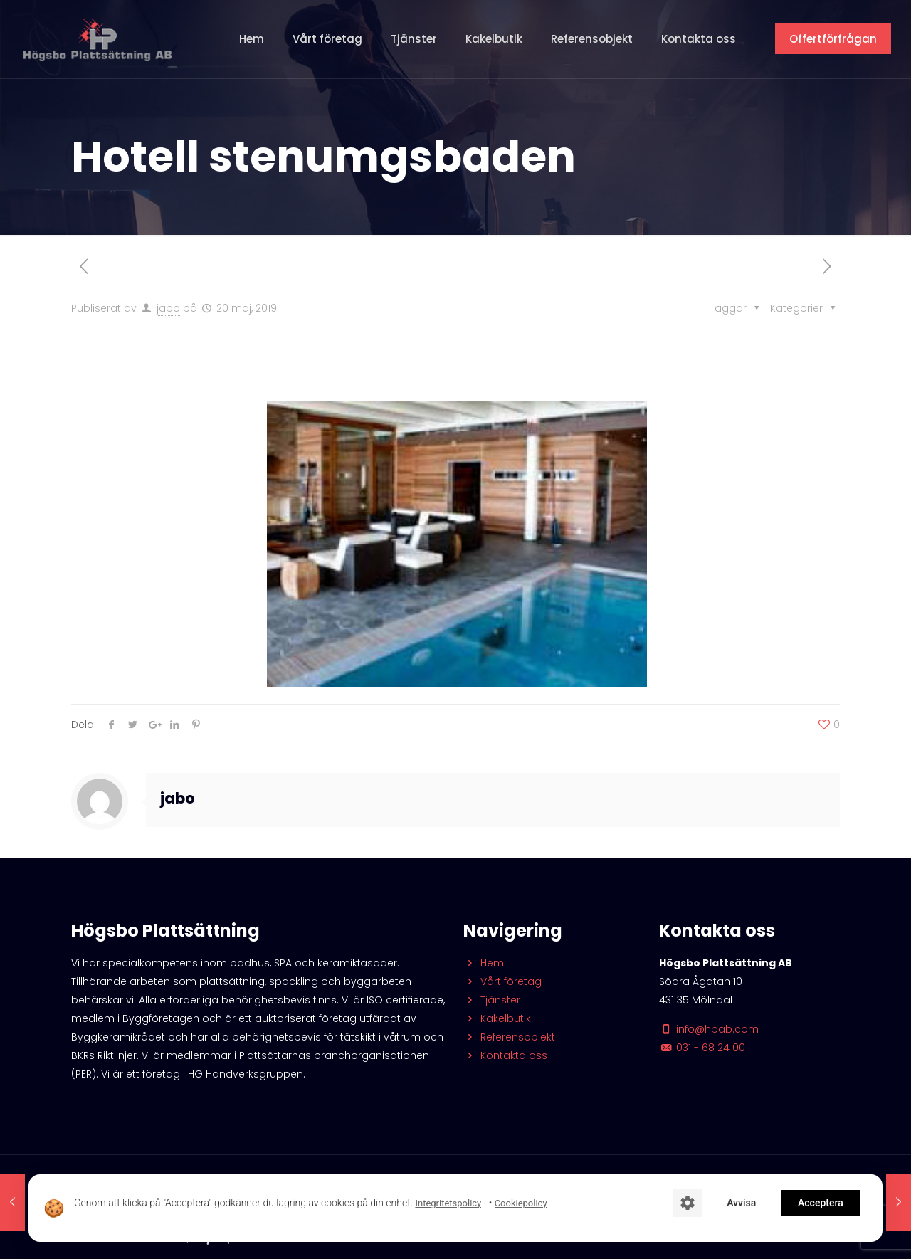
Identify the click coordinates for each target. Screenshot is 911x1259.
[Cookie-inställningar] (687, 1203)
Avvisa (741, 1202)
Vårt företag (502, 981)
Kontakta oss (505, 1055)
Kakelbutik (497, 1018)
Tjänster (491, 1000)
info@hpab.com (709, 1029)
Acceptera (820, 1202)
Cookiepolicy (521, 1203)
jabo (168, 308)
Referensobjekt (509, 1037)
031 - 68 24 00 (702, 1048)
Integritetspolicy (448, 1203)
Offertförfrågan (833, 38)
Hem (483, 963)
